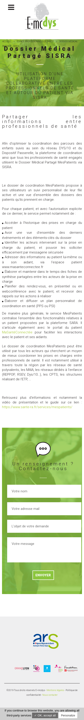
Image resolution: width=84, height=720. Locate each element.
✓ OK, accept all (45, 715)
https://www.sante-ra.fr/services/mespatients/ (37, 407)
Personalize (68, 715)
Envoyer (43, 575)
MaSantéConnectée (17, 332)
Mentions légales (55, 690)
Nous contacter (50, 695)
